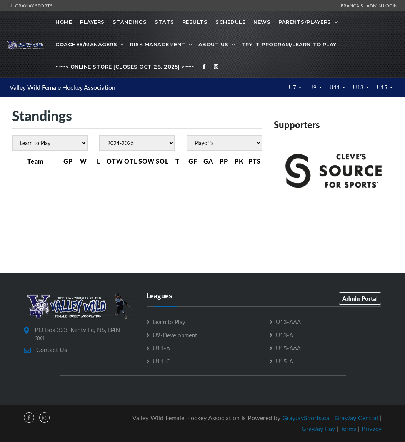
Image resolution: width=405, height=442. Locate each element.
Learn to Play (169, 322)
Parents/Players (304, 22)
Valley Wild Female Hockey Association (62, 87)
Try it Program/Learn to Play (289, 44)
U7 (293, 87)
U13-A (284, 335)
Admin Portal (360, 298)
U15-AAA (288, 348)
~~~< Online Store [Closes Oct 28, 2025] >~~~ (125, 67)
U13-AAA (288, 322)
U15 (383, 87)
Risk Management (157, 44)
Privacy (372, 428)
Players (92, 22)
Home (63, 22)
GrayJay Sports (30, 5)
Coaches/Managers (86, 44)
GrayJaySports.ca (305, 418)
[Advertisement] (203, 238)
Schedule (230, 22)
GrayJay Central (356, 418)
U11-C (161, 361)
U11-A (161, 348)
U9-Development (175, 335)
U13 (359, 87)
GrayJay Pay (318, 428)
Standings (130, 22)
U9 (313, 87)
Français (353, 5)
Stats (164, 22)
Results (195, 22)
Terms (348, 428)
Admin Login (382, 5)
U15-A (284, 361)
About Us (213, 44)
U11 (336, 87)
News (261, 22)
